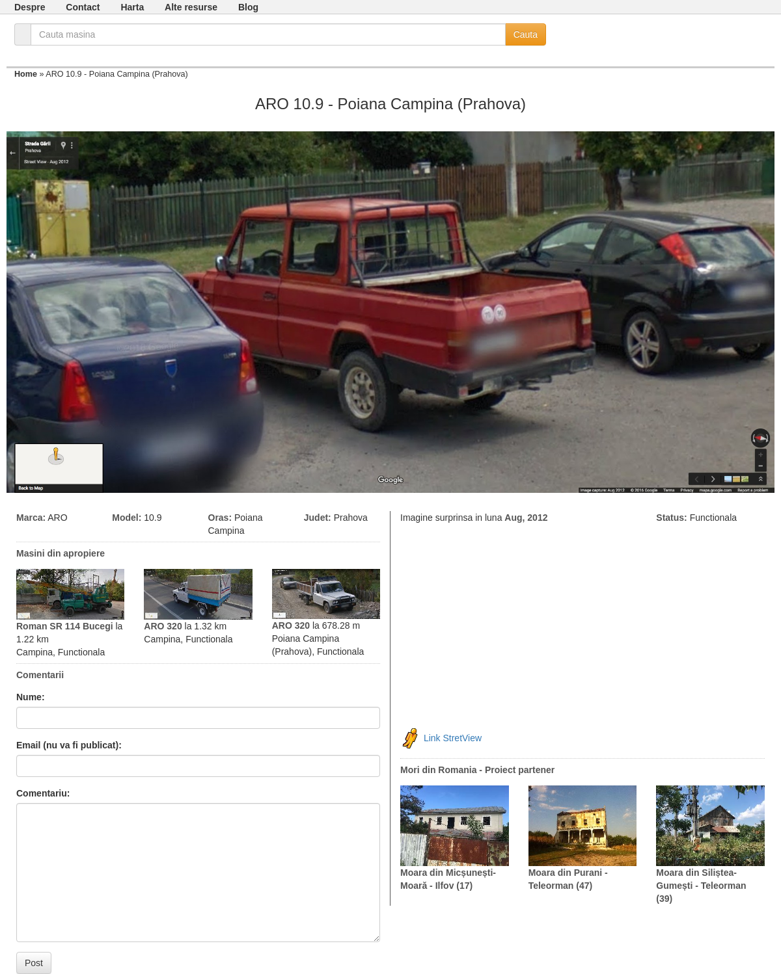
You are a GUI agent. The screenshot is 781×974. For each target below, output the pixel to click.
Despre (29, 7)
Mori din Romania (438, 770)
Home (25, 74)
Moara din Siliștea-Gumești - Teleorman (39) (701, 885)
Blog (248, 7)
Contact (83, 7)
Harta (132, 7)
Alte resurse (191, 7)
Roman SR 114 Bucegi (64, 626)
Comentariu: (43, 793)
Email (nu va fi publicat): (69, 745)
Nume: (30, 697)
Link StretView (453, 737)
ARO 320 (163, 626)
